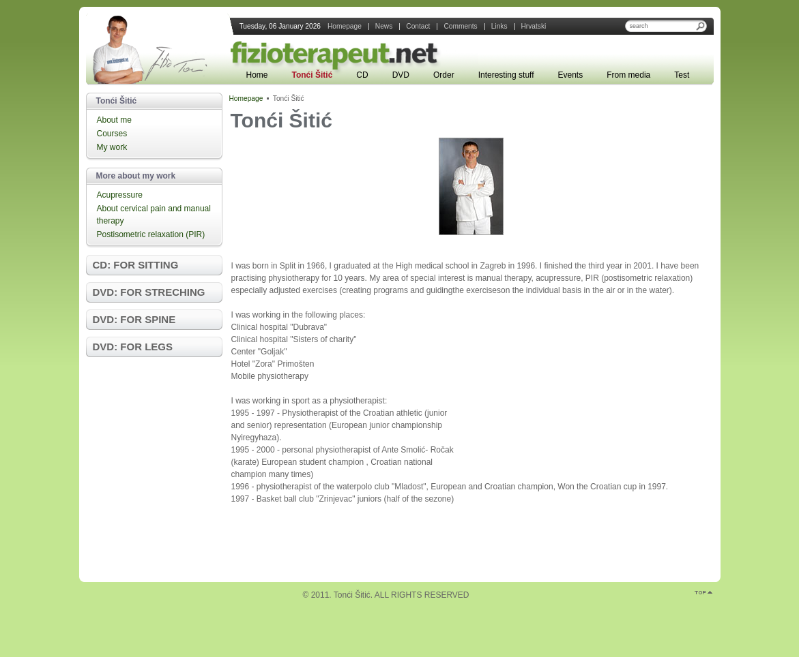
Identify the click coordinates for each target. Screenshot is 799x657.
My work (112, 147)
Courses (112, 133)
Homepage (246, 98)
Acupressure (120, 195)
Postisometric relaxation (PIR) (151, 234)
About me (114, 120)
